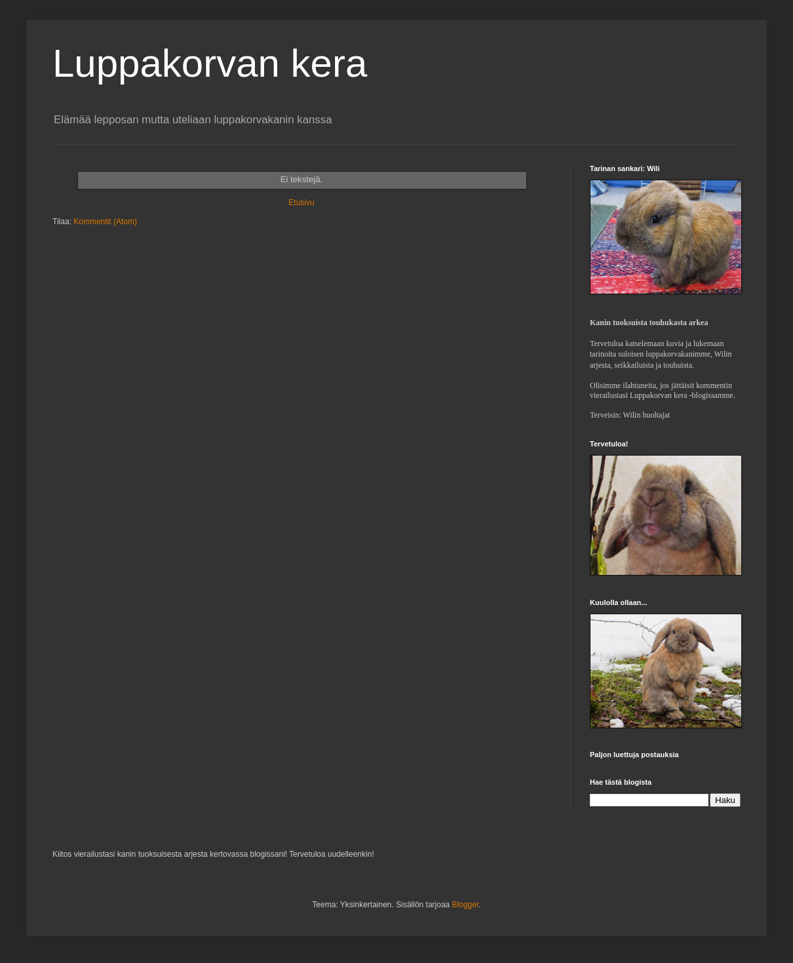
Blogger (465, 904)
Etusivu (301, 202)
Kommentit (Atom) (105, 221)
